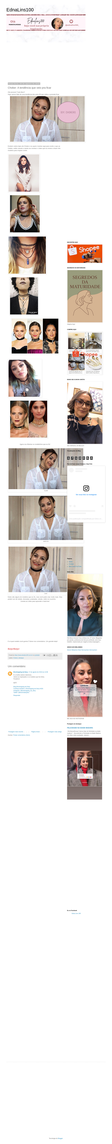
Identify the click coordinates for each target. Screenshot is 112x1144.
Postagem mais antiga (55, 732)
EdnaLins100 (20, 9)
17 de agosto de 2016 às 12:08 (38, 672)
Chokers (15, 658)
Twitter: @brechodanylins (21, 692)
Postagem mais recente (15, 732)
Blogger (60, 1138)
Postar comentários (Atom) (21, 735)
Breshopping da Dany (20, 672)
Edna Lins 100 (76, 913)
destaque (21, 658)
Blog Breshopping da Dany (21, 686)
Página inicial (35, 732)
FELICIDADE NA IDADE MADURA (80, 728)
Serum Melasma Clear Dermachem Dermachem (82, 650)
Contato (71, 564)
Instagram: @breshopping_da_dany (24, 690)
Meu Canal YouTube (75, 566)
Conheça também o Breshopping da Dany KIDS (28, 688)
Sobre (71, 562)
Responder (16, 695)
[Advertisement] (29, 62)
